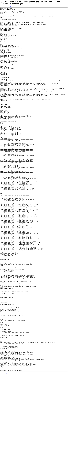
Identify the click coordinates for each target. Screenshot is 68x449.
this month (20, 445)
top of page (8, 445)
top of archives (13, 445)
